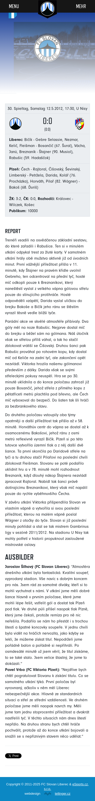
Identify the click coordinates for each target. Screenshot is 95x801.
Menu (14, 6)
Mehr (81, 6)
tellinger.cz (62, 793)
